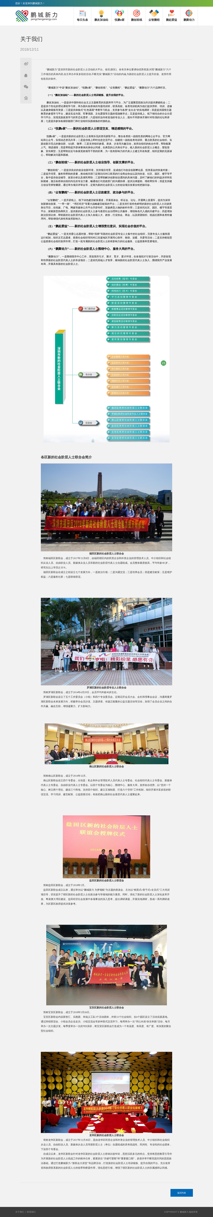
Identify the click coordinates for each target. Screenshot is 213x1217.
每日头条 (82, 15)
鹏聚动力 (189, 15)
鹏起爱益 (171, 15)
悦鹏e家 (120, 15)
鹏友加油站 (101, 15)
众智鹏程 (154, 15)
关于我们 (19, 1212)
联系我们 (31, 1212)
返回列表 (181, 1193)
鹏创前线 (136, 15)
